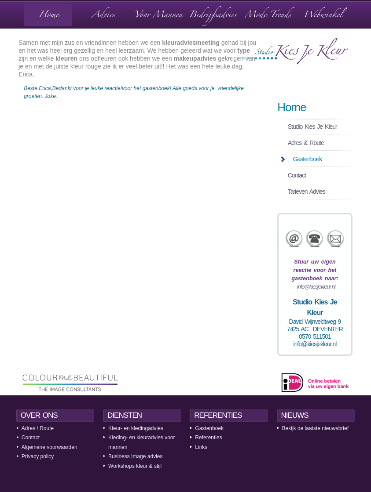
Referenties (208, 437)
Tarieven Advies (306, 191)
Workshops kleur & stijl (135, 466)
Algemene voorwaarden (49, 447)
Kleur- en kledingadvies (135, 428)
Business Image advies (135, 456)
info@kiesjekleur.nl (316, 287)
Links (201, 447)
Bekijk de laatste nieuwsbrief (315, 428)
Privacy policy (38, 456)
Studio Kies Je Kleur (312, 126)
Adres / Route (38, 428)
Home (291, 107)
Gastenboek (307, 159)
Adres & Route (306, 142)
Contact (297, 175)
